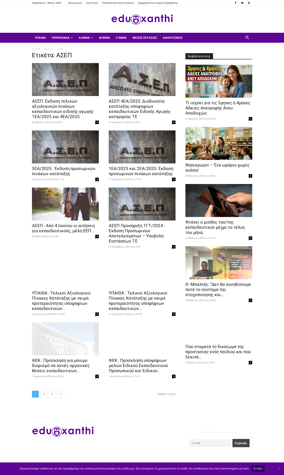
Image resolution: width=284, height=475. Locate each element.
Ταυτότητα (92, 2)
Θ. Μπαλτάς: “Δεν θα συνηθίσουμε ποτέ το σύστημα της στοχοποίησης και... (218, 289)
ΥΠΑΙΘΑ (40, 38)
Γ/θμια (121, 38)
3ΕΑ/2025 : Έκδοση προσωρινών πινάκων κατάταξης (63, 171)
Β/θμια (104, 38)
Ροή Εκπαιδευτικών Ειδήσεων (118, 2)
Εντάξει (258, 468)
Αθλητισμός (173, 38)
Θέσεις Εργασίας (144, 38)
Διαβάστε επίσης (199, 56)
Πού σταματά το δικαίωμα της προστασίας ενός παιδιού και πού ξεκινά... (218, 351)
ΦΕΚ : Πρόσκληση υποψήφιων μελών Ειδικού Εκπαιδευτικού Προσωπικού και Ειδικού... (138, 365)
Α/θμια (86, 38)
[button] (247, 38)
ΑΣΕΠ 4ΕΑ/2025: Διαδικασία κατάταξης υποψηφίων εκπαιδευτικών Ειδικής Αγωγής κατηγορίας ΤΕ (140, 109)
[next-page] (60, 394)
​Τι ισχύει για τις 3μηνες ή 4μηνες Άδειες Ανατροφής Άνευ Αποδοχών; (217, 108)
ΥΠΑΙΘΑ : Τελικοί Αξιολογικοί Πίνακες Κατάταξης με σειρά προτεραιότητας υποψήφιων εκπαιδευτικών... (138, 290)
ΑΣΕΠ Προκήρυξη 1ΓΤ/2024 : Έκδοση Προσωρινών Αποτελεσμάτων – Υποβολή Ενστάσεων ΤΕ (137, 233)
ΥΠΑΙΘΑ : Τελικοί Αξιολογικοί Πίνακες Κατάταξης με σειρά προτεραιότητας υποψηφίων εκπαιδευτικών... (61, 301)
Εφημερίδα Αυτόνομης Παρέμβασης (158, 2)
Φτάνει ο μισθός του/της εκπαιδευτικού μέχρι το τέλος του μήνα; (215, 227)
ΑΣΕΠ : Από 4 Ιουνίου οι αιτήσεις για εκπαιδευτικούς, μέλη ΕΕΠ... (63, 228)
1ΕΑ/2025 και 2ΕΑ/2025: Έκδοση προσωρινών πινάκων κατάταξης (141, 171)
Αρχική (36, 49)
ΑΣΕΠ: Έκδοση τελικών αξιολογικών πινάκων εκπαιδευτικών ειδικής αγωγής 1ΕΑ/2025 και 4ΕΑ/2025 (63, 109)
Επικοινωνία (75, 2)
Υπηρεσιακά (62, 38)
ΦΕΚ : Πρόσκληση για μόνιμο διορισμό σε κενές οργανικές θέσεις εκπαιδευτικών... (61, 365)
